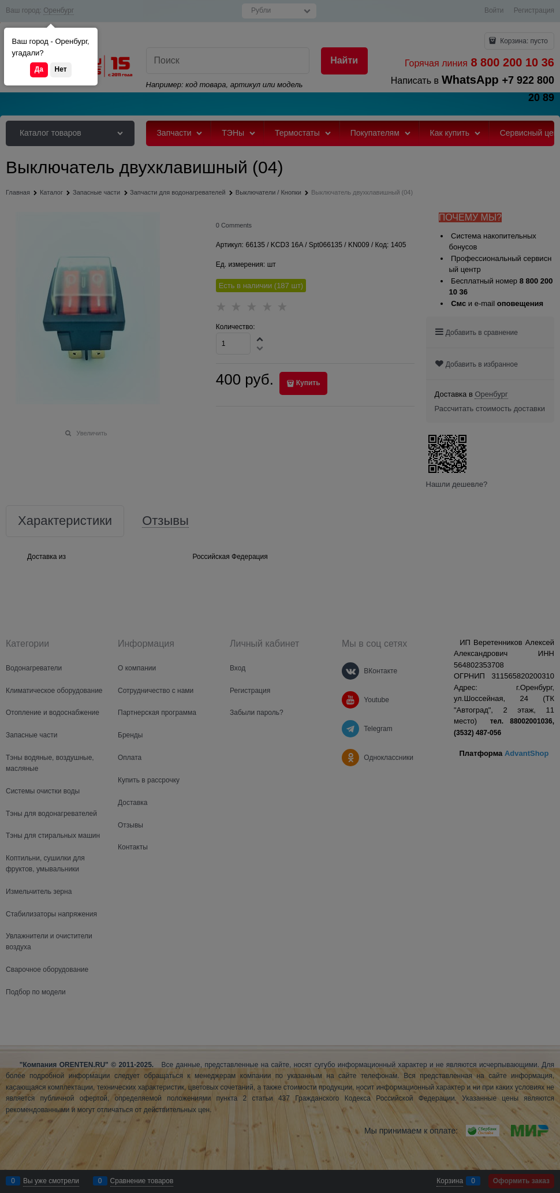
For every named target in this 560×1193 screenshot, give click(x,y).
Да (39, 69)
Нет (61, 69)
